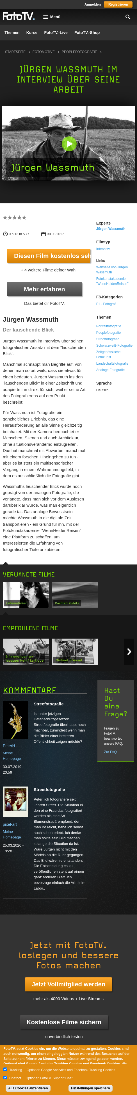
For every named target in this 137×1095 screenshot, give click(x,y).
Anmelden (93, 4)
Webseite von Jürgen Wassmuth (112, 269)
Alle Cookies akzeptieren (28, 1088)
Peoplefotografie (79, 52)
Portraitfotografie (108, 326)
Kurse (32, 32)
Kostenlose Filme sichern (64, 1022)
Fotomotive (44, 52)
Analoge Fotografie (110, 370)
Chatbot (15, 1078)
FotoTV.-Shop (87, 32)
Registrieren (118, 4)
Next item (129, 652)
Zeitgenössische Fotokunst (108, 354)
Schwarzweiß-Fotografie (114, 346)
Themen (12, 32)
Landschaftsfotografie (112, 363)
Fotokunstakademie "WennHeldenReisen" (112, 281)
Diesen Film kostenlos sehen (52, 255)
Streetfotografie (107, 339)
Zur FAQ (110, 752)
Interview (103, 249)
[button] (69, 144)
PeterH (9, 746)
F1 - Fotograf (106, 304)
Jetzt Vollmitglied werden (68, 984)
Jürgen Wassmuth (110, 229)
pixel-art (10, 824)
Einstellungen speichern (90, 1088)
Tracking (15, 1070)
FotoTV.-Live (56, 32)
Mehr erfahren (44, 289)
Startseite (15, 52)
